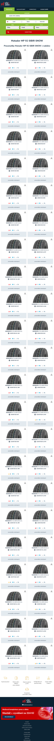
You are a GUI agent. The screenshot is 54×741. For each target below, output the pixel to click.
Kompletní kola (27, 734)
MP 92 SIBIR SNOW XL (40, 60)
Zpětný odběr (27, 729)
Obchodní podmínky (27, 725)
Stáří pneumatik (27, 740)
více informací (27, 713)
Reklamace (27, 738)
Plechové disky (21, 9)
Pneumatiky (9, 9)
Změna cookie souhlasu (27, 727)
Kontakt (27, 721)
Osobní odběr (44, 9)
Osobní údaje (27, 723)
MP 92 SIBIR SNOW (13, 60)
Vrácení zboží (27, 736)
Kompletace (32, 9)
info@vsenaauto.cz (28, 704)
